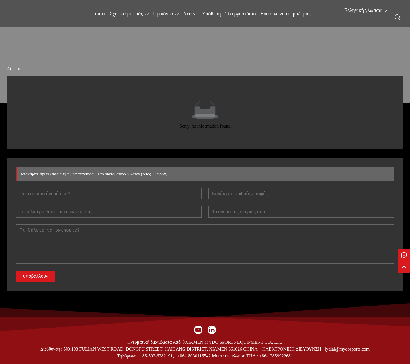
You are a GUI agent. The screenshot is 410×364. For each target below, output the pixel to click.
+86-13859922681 (276, 355)
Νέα (187, 14)
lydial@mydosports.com (347, 349)
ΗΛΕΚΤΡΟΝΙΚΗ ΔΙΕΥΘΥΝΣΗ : (293, 349)
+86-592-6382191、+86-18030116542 (175, 355)
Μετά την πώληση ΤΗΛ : (235, 355)
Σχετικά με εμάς (126, 14)
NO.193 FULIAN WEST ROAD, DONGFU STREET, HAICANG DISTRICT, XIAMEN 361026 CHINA (160, 349)
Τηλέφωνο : (128, 355)
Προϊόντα (163, 14)
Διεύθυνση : (52, 349)
